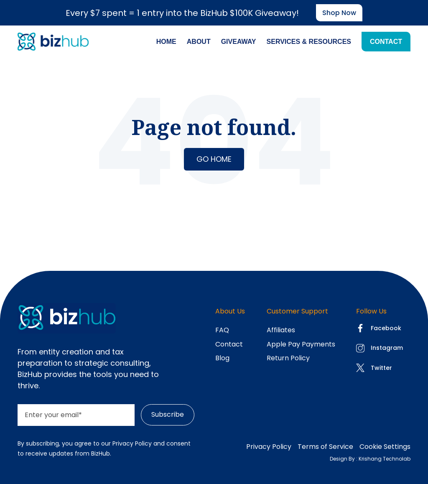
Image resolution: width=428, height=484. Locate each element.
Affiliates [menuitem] (281, 330)
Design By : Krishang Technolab (370, 458)
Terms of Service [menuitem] (325, 446)
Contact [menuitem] (386, 41)
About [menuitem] (199, 41)
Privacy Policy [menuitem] (268, 446)
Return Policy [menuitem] (288, 358)
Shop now (339, 13)
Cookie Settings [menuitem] (384, 446)
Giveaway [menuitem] (238, 41)
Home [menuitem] (166, 41)
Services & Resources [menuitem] (309, 41)
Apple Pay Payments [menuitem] (301, 344)
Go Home (214, 159)
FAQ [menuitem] (222, 330)
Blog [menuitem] (222, 358)
